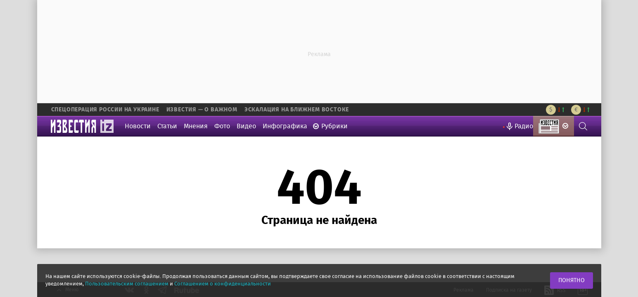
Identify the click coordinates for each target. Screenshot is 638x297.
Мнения (196, 126)
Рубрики (334, 126)
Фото (222, 126)
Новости (138, 126)
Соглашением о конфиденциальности (222, 284)
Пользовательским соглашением (126, 284)
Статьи (167, 126)
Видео (246, 126)
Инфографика (285, 126)
